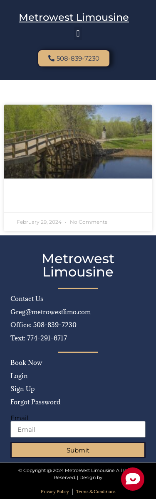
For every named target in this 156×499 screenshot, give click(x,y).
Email (19, 418)
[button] (78, 33)
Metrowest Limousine (74, 17)
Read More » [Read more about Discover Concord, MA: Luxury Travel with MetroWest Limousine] (35, 200)
